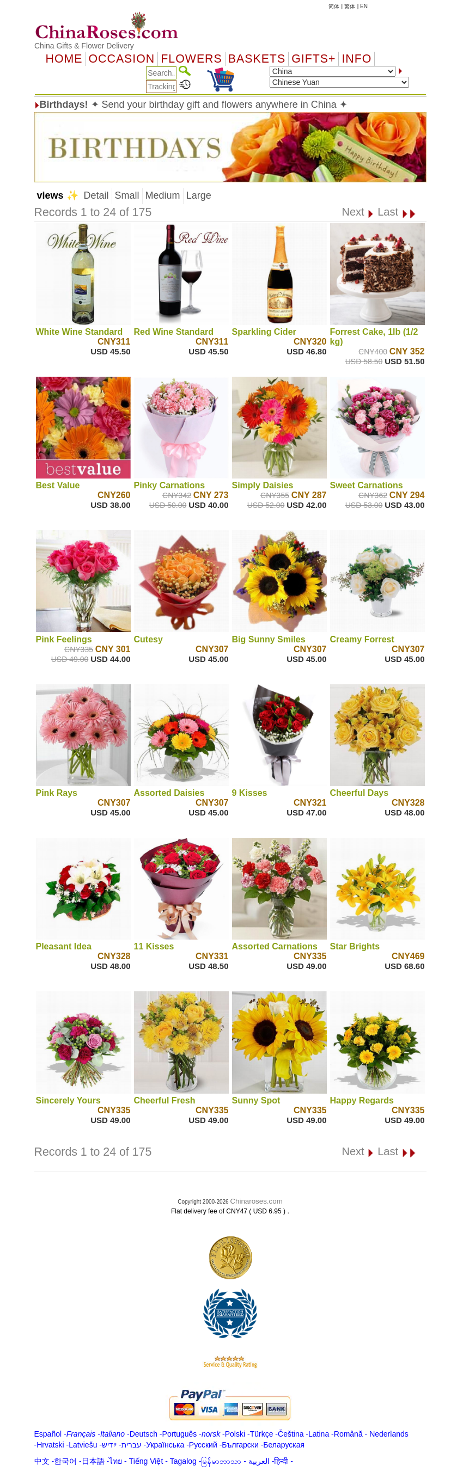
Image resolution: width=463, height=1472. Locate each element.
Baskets (256, 58)
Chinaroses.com (256, 1201)
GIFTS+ (313, 58)
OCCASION (122, 58)
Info (356, 58)
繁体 (349, 6)
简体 (333, 6)
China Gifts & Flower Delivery (84, 45)
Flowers (191, 58)
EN (364, 6)
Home (64, 58)
